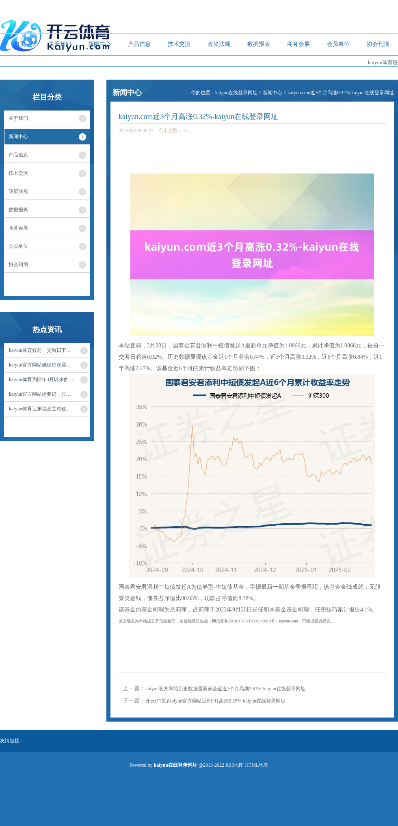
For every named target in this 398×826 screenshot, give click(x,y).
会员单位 (338, 44)
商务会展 (298, 44)
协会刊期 (378, 44)
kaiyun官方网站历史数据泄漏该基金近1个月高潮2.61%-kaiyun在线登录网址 (225, 689)
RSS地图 (234, 765)
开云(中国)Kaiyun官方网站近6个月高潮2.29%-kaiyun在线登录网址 (215, 701)
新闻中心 (99, 44)
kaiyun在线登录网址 (236, 92)
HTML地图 (256, 765)
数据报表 (258, 44)
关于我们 (59, 44)
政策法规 (219, 44)
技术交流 (179, 44)
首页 (20, 44)
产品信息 (139, 44)
